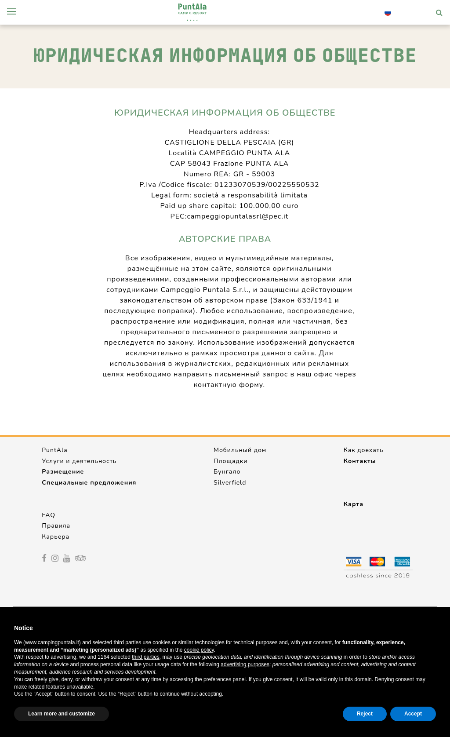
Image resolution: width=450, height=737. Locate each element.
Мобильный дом (240, 450)
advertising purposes (245, 664)
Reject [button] (365, 714)
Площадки (230, 461)
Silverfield (230, 482)
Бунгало (227, 471)
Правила (56, 526)
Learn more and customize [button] (61, 714)
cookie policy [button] (199, 650)
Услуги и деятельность (79, 461)
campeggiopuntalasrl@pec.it (237, 216)
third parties (146, 657)
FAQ (48, 515)
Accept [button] (413, 714)
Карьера (55, 537)
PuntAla (54, 450)
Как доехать (364, 450)
